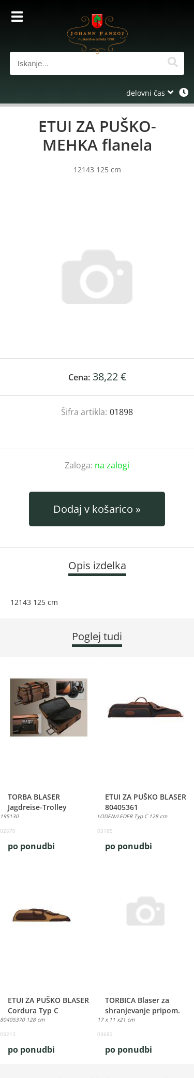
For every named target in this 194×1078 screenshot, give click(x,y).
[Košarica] (173, 18)
